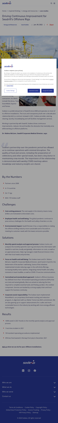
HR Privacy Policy (25, 413)
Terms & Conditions (16, 407)
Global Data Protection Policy (16, 410)
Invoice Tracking (33, 410)
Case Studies (25, 25)
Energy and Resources (10, 25)
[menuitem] (6, 3)
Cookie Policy (29, 407)
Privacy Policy (45, 410)
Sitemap (35, 413)
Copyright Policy (41, 407)
